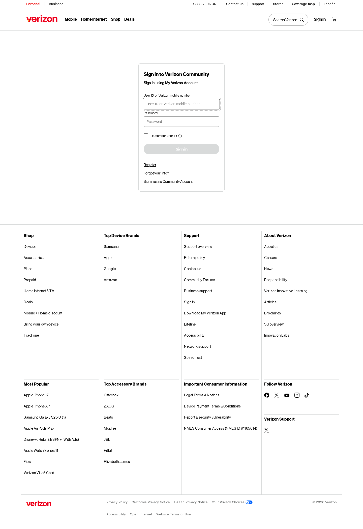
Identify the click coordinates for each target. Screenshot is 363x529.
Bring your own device (41, 324)
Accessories (34, 257)
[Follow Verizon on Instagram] (296, 395)
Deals (28, 302)
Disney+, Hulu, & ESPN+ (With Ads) (51, 439)
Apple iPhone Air (37, 406)
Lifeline (190, 324)
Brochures (272, 313)
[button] (179, 136)
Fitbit (108, 450)
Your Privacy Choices (232, 502)
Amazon (110, 280)
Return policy (194, 257)
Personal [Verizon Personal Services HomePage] (33, 4)
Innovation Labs (276, 335)
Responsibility (275, 280)
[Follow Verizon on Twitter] (276, 395)
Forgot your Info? (156, 173)
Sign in (182, 149)
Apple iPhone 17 (36, 395)
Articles (270, 302)
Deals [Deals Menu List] (129, 19)
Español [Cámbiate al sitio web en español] (330, 4)
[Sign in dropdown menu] (320, 19)
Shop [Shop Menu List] (115, 19)
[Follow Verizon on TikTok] (307, 395)
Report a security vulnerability (207, 417)
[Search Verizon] (288, 20)
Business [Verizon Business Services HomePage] (56, 4)
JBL (107, 439)
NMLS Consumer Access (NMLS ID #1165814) (220, 428)
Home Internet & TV (39, 291)
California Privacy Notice (151, 502)
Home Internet (94, 19)
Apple (108, 257)
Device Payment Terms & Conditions (212, 406)
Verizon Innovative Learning (286, 291)
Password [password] (151, 113)
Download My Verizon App (205, 313)
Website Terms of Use (173, 514)
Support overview (198, 246)
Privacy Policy (117, 502)
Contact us (235, 4)
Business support (198, 291)
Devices (30, 246)
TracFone (31, 335)
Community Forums (199, 280)
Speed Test (193, 357)
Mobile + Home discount (43, 313)
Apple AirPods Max (39, 428)
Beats (108, 417)
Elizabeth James (117, 461)
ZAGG (109, 406)
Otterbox (111, 395)
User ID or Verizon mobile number (167, 95)
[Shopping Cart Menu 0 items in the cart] (334, 19)
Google (110, 269)
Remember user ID (164, 136)
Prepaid (30, 280)
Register (150, 165)
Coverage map (303, 4)
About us (271, 246)
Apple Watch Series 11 (41, 450)
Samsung (111, 246)
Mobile (71, 19)
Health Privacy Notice (191, 502)
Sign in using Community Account (168, 181)
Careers (270, 257)
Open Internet (141, 514)
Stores (278, 4)
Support (258, 4)
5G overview (274, 324)
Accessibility (194, 335)
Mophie (110, 428)
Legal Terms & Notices (202, 395)
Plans (28, 269)
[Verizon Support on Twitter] (266, 430)
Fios (27, 461)
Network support (197, 346)
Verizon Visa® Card (39, 473)
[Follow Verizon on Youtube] (286, 395)
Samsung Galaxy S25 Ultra (45, 417)
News (268, 269)
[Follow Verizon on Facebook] (266, 395)
